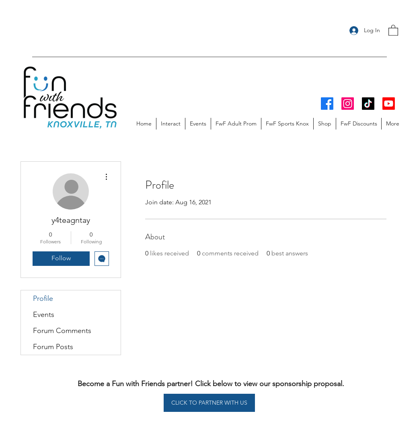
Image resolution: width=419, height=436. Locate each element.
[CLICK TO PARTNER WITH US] (209, 403)
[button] (393, 30)
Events (43, 314)
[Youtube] (388, 103)
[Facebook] (327, 103)
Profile (43, 298)
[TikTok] (368, 103)
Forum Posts (53, 346)
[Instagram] (347, 103)
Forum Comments (62, 330)
